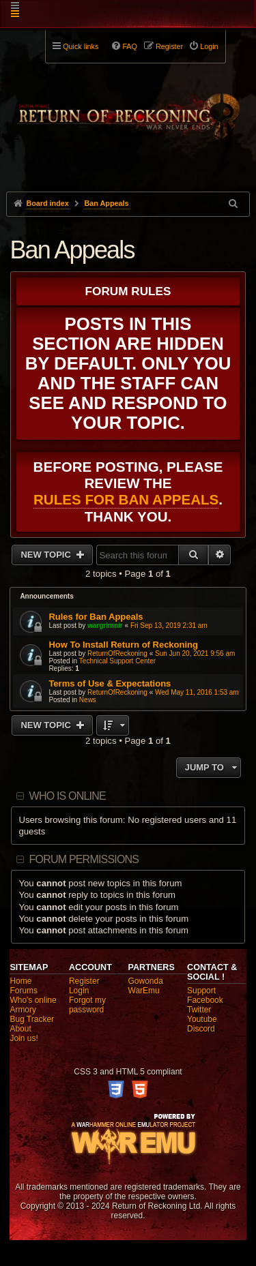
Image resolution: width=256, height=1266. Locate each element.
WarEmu (144, 990)
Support (201, 990)
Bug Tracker (32, 1019)
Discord (201, 1029)
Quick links (80, 46)
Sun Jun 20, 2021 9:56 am (195, 653)
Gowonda (145, 981)
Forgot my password (87, 1004)
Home (20, 981)
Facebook (205, 1000)
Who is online (67, 796)
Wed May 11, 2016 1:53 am (197, 692)
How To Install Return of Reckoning (123, 644)
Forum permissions (84, 859)
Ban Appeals (72, 250)
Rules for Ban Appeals (125, 499)
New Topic (46, 554)
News (87, 700)
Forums (24, 990)
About (20, 1029)
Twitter (199, 1009)
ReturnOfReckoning (117, 653)
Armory (23, 1009)
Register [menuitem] (169, 46)
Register (84, 981)
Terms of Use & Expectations (109, 683)
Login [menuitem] (209, 46)
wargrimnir (105, 625)
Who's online (33, 1000)
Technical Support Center (117, 661)
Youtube (202, 1019)
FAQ (129, 46)
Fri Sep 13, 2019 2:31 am (169, 625)
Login (79, 990)
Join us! (24, 1038)
